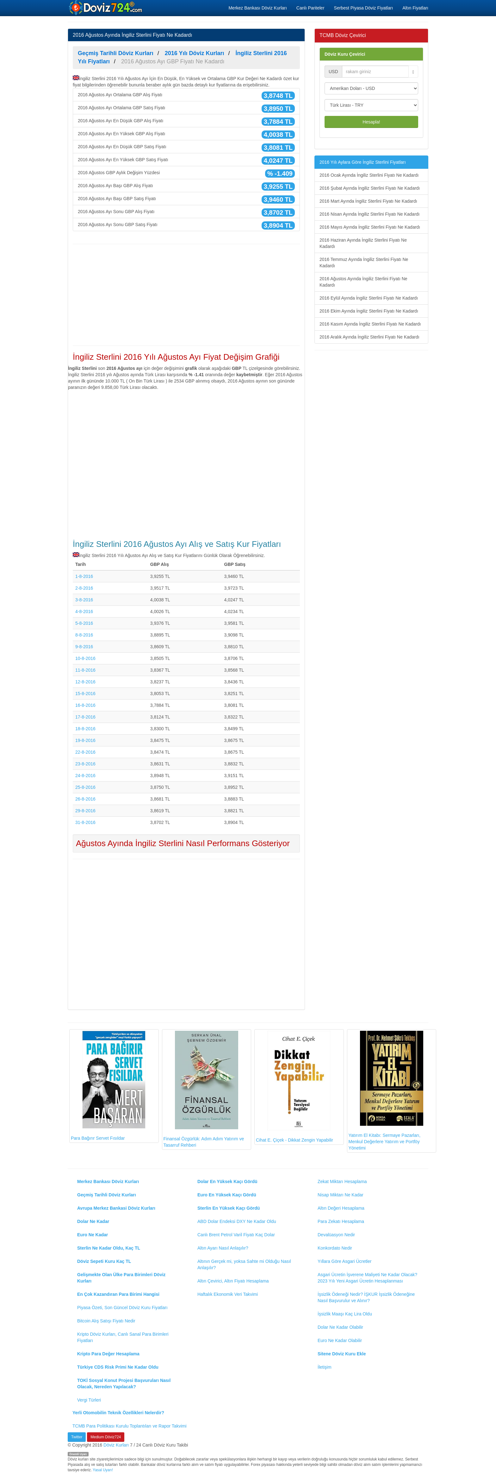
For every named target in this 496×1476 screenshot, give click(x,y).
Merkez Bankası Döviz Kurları (257, 7)
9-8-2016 (84, 646)
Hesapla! (371, 121)
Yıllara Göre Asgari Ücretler (344, 1261)
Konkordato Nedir (335, 1248)
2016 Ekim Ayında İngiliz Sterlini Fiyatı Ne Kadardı (368, 311)
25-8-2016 (85, 787)
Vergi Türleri (89, 1400)
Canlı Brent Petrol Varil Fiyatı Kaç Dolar (236, 1234)
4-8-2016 (84, 611)
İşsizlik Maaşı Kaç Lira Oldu (345, 1313)
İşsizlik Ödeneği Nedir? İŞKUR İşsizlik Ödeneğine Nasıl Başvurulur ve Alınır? (366, 1297)
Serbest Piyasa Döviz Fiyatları (363, 7)
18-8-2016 (85, 728)
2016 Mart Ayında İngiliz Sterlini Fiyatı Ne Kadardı (368, 201)
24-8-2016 (85, 775)
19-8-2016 (85, 740)
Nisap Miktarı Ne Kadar (340, 1194)
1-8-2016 (84, 576)
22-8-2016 (85, 752)
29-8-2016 (85, 810)
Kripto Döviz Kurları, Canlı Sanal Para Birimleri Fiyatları (123, 1337)
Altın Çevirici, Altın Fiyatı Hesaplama (233, 1280)
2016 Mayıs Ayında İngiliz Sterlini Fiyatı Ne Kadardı (369, 227)
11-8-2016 (85, 670)
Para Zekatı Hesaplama (341, 1221)
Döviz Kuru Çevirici (345, 54)
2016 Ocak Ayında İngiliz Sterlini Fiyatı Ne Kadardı (368, 175)
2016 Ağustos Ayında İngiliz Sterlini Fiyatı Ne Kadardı (363, 282)
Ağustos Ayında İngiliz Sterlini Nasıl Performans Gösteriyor (183, 843)
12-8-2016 (85, 681)
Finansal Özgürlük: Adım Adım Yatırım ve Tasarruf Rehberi (204, 1089)
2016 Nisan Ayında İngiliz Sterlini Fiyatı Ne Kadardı (369, 214)
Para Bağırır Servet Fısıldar (108, 1086)
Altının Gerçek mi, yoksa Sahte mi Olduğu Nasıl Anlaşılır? (244, 1264)
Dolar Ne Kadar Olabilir (340, 1327)
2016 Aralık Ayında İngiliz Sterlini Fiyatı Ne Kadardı (369, 336)
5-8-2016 (84, 623)
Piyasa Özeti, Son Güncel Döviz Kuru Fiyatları (122, 1307)
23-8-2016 (85, 763)
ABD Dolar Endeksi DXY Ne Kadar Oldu (236, 1221)
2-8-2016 (84, 588)
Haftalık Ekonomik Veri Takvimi (227, 1294)
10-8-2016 (85, 658)
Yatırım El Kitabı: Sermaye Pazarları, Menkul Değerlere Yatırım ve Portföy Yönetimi (386, 1090)
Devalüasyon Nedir (336, 1234)
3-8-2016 (84, 599)
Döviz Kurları (116, 1444)
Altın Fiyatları (415, 7)
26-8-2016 (85, 798)
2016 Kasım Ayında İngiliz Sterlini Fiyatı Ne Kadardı (370, 323)
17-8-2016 (85, 716)
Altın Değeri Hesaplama (341, 1208)
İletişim (325, 1367)
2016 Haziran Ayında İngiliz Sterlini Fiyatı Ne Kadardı (363, 243)
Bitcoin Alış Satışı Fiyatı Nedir (106, 1320)
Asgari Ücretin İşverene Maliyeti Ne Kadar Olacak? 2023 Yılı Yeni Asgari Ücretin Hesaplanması (367, 1277)
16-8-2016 (85, 705)
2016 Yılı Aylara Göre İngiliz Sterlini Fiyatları (362, 162)
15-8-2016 (85, 693)
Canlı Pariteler (310, 7)
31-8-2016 (85, 822)
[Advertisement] (186, 294)
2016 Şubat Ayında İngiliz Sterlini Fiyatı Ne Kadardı (369, 188)
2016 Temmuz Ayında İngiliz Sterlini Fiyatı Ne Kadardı (363, 262)
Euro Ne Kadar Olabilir (340, 1340)
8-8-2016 (84, 634)
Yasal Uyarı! (103, 1470)
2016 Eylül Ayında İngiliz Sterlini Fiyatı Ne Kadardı (368, 298)
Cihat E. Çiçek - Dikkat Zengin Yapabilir (294, 1087)
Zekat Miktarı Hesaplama (342, 1181)
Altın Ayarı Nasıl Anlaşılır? (222, 1248)
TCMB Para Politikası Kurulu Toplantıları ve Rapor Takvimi (129, 1425)
